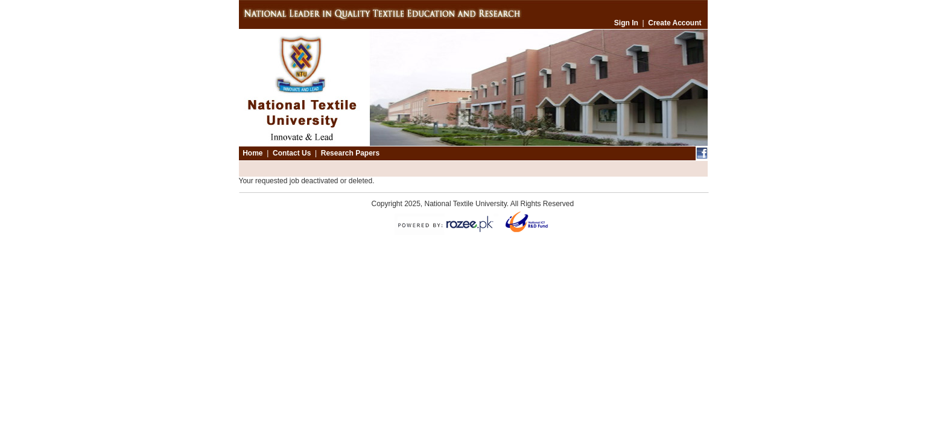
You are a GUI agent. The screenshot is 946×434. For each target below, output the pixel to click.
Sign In (626, 23)
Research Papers (350, 153)
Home (252, 153)
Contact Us (292, 153)
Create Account (674, 23)
